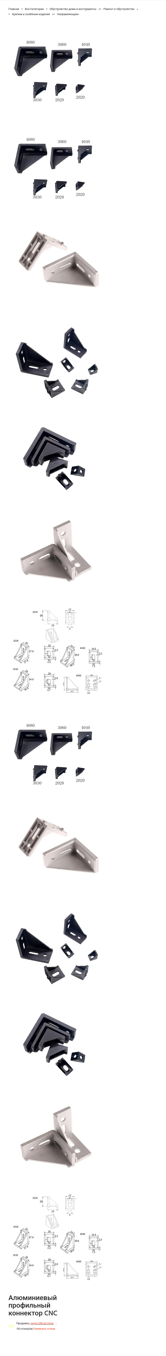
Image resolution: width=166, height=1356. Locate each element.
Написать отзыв (44, 1329)
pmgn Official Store (42, 1323)
